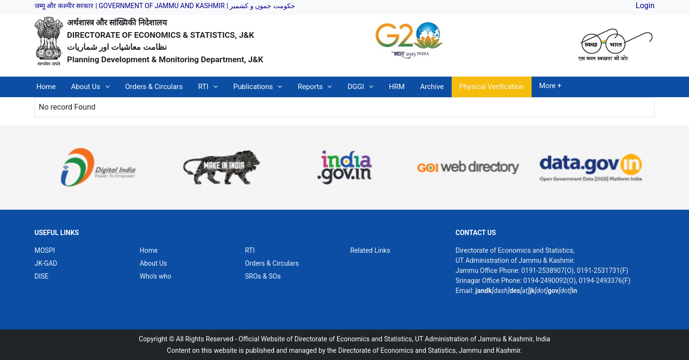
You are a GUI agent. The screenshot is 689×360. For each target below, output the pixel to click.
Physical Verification (491, 86)
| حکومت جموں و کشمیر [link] (260, 6)
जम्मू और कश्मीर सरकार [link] (63, 6)
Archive (432, 86)
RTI (203, 86)
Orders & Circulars (154, 86)
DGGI (355, 86)
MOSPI (44, 250)
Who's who (155, 276)
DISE (41, 276)
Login (645, 5)
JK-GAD (45, 263)
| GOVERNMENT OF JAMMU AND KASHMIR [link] (159, 6)
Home (46, 86)
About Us (85, 86)
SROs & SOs (263, 276)
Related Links (370, 250)
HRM (397, 86)
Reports (310, 86)
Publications (253, 86)
